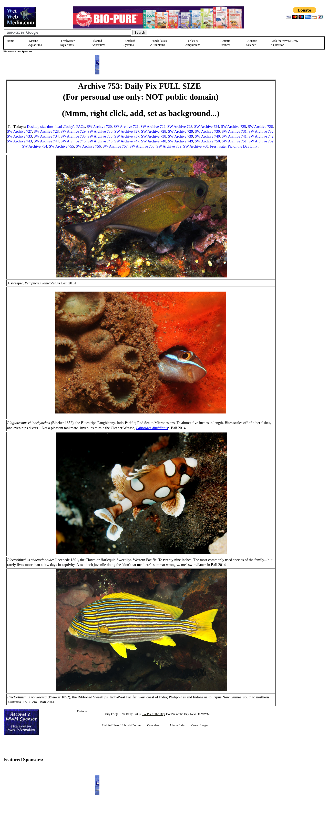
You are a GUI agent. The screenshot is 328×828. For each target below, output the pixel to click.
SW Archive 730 (99, 131)
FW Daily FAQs (130, 714)
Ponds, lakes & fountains (158, 43)
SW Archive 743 (19, 141)
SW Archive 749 (180, 141)
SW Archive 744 (46, 141)
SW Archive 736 (99, 136)
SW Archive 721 (126, 126)
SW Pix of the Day (153, 714)
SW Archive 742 (261, 136)
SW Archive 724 (206, 126)
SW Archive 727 (19, 131)
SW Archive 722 (152, 126)
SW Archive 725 (233, 126)
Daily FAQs (111, 714)
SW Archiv (176, 136)
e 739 (189, 136)
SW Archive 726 (260, 126)
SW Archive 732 (261, 131)
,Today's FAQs (74, 126)
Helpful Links (110, 725)
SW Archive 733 (19, 136)
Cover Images (200, 725)
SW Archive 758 (142, 146)
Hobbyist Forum (130, 725)
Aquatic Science (251, 43)
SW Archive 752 (261, 141)
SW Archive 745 (73, 141)
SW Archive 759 (168, 146)
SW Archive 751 (234, 141)
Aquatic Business (225, 43)
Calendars (153, 725)
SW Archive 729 (73, 131)
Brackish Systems (130, 43)
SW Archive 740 (207, 136)
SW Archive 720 (99, 126)
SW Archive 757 (115, 146)
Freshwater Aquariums (67, 43)
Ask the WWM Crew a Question (284, 43)
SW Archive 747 (126, 141)
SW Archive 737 (126, 136)
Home (10, 41)
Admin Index (177, 725)
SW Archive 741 (234, 136)
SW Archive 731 (234, 131)
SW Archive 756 (88, 146)
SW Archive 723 (179, 126)
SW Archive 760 (195, 146)
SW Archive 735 (73, 136)
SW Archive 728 (46, 131)
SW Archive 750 (207, 141)
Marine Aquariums (35, 43)
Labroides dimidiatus (152, 428)
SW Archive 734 (46, 136)
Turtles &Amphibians (192, 43)
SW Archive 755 (61, 146)
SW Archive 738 (153, 136)
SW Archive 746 (99, 141)
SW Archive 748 (153, 141)
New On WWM (200, 714)
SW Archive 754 (34, 146)
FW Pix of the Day (177, 714)
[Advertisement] (301, 116)
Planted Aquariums (98, 43)
